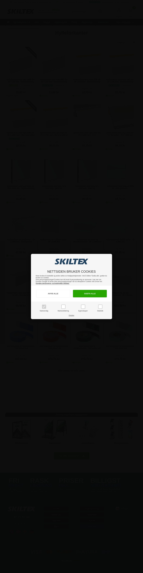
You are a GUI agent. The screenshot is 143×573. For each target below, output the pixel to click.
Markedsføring (63, 311)
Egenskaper (83, 311)
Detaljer (71, 315)
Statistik (100, 311)
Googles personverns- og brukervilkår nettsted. (52, 283)
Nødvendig (44, 311)
